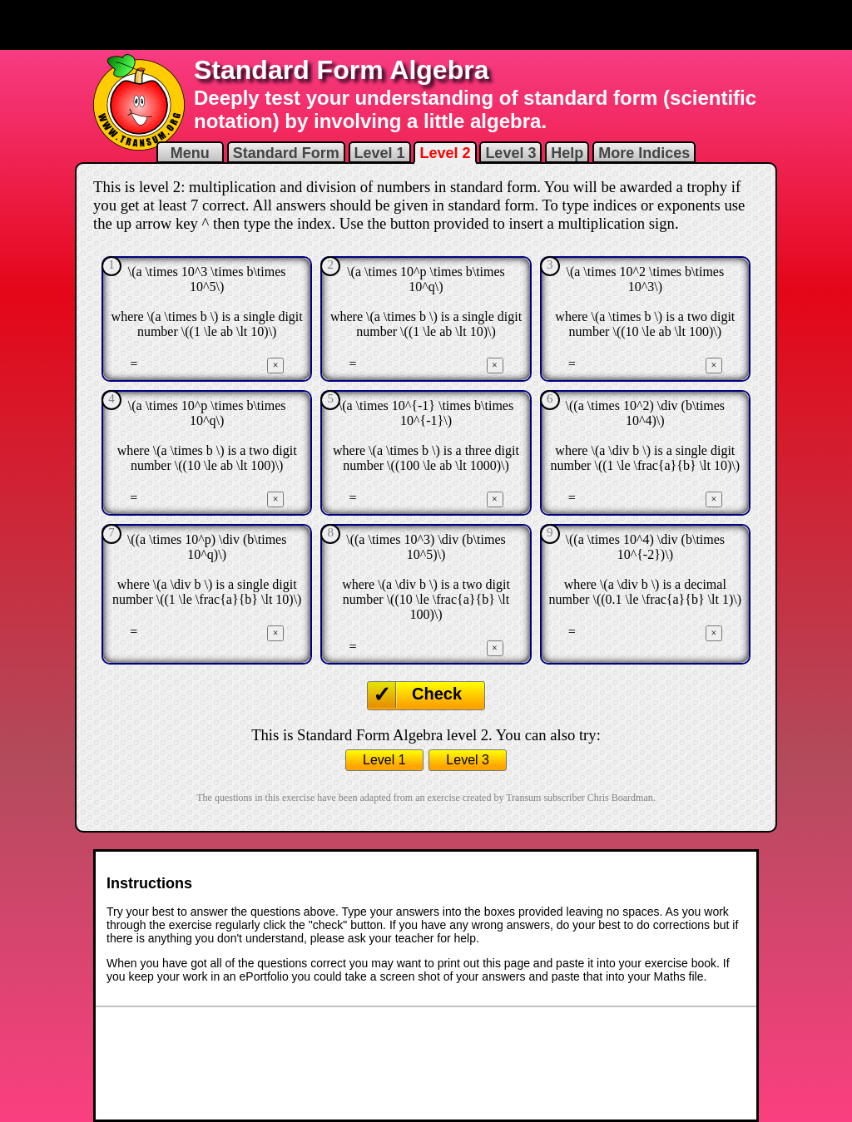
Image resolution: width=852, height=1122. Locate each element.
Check (437, 694)
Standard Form (286, 153)
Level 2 (444, 153)
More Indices (644, 153)
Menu (190, 153)
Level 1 (379, 153)
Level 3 (510, 153)
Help (567, 153)
